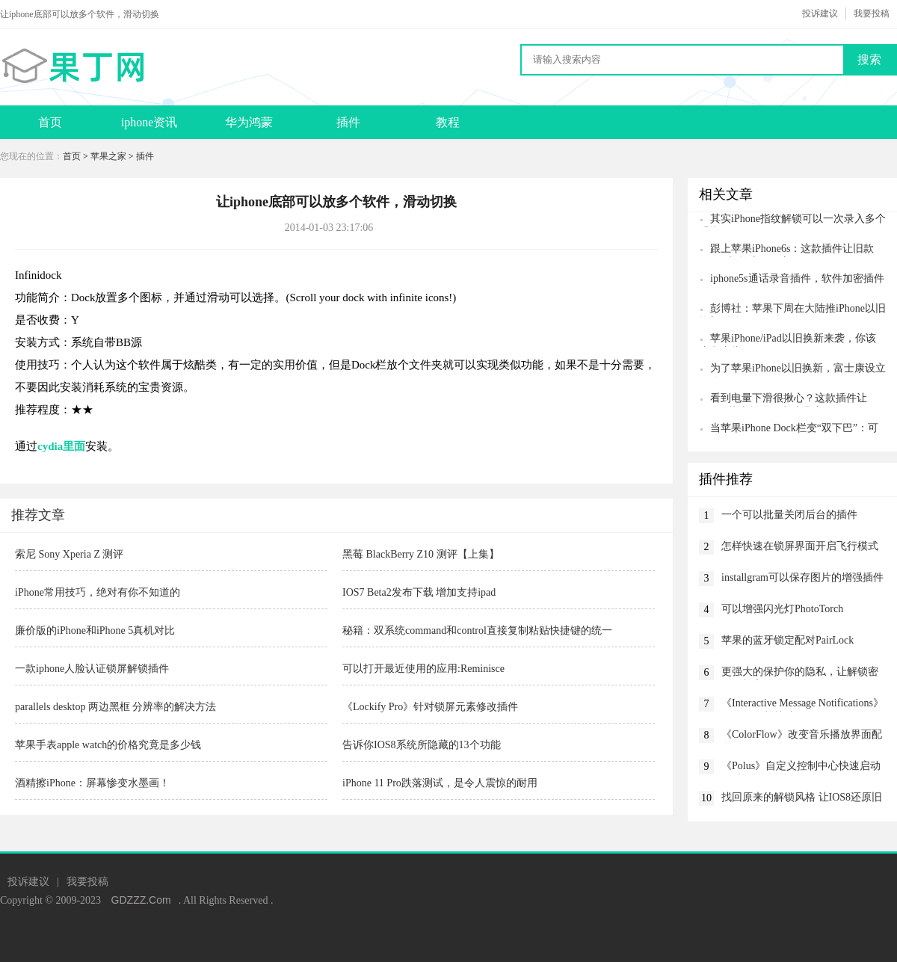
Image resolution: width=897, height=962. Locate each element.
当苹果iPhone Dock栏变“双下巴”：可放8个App (788, 429)
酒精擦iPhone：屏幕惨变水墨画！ (92, 783)
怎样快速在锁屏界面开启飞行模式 (799, 546)
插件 (348, 122)
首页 (50, 122)
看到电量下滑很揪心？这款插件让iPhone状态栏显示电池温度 (783, 399)
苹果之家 (108, 156)
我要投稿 (872, 13)
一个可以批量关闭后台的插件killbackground (789, 516)
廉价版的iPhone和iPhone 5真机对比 (95, 630)
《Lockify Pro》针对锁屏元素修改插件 (430, 706)
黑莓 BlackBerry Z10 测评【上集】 (420, 554)
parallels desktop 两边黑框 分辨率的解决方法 (115, 706)
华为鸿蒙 (249, 122)
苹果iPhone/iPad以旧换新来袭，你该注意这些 (787, 340)
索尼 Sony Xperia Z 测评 (69, 554)
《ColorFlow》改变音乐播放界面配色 (801, 736)
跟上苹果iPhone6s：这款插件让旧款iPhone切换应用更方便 (786, 250)
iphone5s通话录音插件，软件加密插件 (797, 278)
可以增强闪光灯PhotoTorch (782, 608)
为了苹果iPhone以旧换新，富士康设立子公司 (792, 370)
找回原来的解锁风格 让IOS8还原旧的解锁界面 (801, 799)
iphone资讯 (149, 122)
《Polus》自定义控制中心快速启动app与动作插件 (801, 767)
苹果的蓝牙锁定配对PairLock (787, 640)
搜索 (869, 59)
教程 (448, 122)
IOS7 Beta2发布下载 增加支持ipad (419, 592)
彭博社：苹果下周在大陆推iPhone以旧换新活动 (792, 310)
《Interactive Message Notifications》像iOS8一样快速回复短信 (802, 704)
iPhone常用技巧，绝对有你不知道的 (97, 592)
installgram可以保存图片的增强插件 (802, 577)
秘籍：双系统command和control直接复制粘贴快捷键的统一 (477, 630)
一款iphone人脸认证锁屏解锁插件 (92, 668)
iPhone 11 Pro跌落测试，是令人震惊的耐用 (439, 783)
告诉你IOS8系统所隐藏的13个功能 (421, 744)
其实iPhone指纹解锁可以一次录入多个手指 (792, 220)
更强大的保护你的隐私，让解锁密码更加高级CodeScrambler (799, 673)
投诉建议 (820, 13)
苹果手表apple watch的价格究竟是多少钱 (108, 744)
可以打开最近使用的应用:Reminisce (423, 668)
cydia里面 (61, 446)
